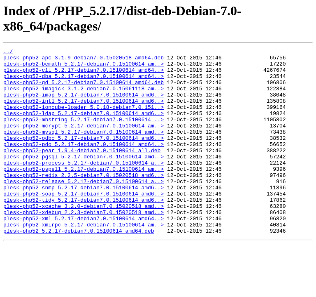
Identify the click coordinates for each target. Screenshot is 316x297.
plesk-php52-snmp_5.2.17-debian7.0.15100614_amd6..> (83, 215)
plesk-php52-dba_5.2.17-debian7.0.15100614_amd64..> (83, 82)
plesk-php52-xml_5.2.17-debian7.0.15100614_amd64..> (83, 253)
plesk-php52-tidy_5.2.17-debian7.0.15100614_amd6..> (83, 230)
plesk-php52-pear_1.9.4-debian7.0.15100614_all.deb (81, 171)
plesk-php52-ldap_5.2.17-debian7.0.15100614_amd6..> (83, 126)
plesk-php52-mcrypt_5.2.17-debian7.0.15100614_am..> (83, 141)
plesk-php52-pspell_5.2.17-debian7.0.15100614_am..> (83, 193)
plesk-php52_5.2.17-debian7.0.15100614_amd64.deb (78, 267)
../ (8, 52)
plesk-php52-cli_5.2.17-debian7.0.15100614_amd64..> (83, 74)
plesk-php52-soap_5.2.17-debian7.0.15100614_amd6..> (83, 223)
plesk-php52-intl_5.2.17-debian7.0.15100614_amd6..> (83, 112)
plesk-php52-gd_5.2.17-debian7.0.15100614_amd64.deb (83, 89)
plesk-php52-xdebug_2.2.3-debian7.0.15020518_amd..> (83, 245)
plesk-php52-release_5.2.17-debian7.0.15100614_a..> (83, 208)
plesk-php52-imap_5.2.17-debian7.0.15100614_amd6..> (83, 104)
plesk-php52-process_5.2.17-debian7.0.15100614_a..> (83, 186)
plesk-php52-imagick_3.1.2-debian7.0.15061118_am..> (83, 97)
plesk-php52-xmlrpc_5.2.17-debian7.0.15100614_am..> (83, 260)
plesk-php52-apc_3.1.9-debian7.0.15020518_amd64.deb (83, 60)
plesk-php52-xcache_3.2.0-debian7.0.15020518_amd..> (83, 238)
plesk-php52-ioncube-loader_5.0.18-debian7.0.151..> (83, 119)
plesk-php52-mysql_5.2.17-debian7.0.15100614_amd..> (83, 149)
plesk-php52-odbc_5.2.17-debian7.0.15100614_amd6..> (83, 156)
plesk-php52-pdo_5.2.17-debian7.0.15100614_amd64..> (83, 163)
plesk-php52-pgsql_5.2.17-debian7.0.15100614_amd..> (83, 178)
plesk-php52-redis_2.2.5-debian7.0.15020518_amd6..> (83, 201)
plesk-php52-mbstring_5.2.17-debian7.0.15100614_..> (83, 134)
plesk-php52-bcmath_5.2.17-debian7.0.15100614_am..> (83, 67)
